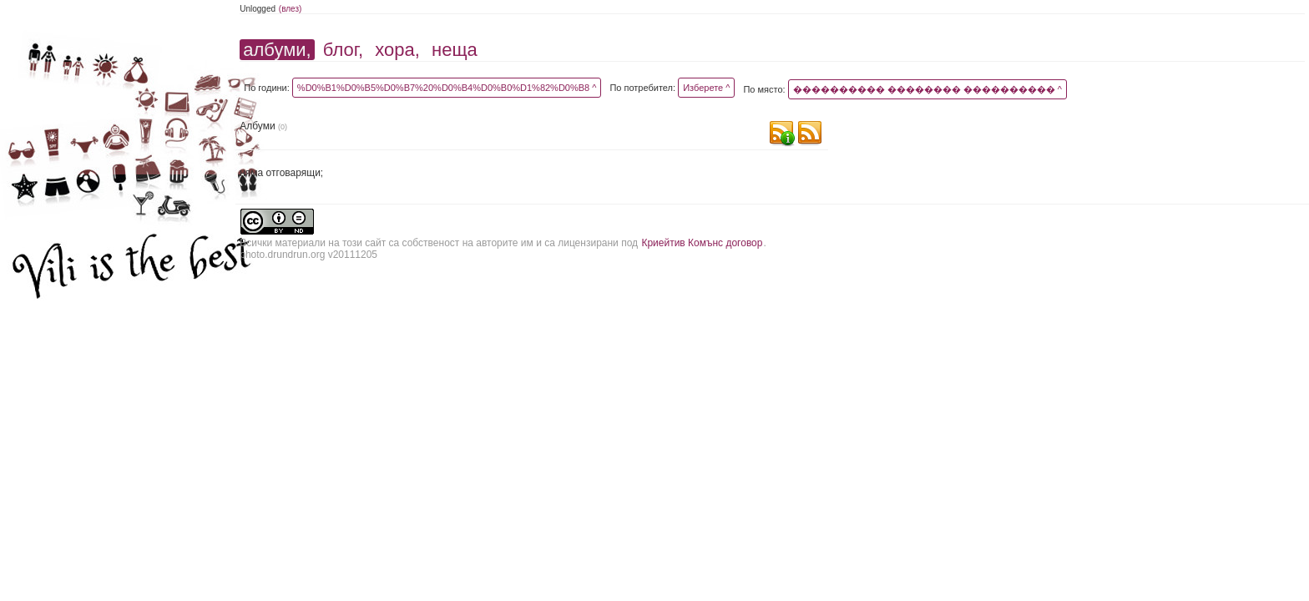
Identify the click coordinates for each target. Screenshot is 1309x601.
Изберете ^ (706, 88)
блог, (343, 49)
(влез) (290, 8)
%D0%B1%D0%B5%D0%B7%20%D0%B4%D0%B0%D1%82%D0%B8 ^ (447, 88)
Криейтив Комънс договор (701, 243)
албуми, (277, 49)
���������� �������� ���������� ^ (927, 89)
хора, (397, 49)
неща (455, 49)
